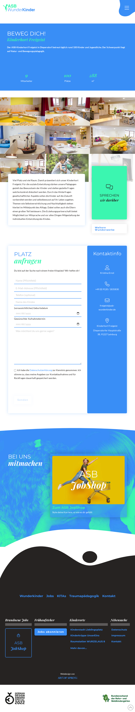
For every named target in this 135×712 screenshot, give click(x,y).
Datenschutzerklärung (41, 370)
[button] (128, 8)
